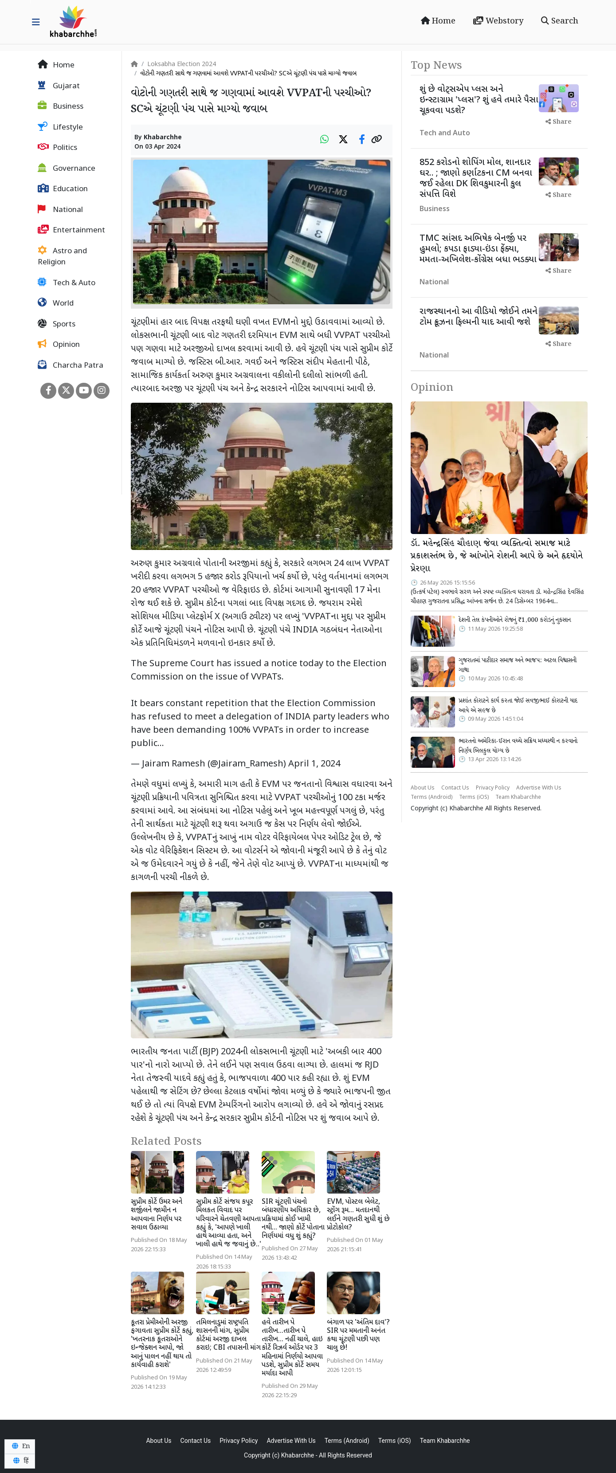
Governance (66, 168)
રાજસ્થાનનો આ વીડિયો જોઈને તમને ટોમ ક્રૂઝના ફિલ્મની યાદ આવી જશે (479, 317)
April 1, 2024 (314, 764)
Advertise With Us (538, 788)
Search (559, 21)
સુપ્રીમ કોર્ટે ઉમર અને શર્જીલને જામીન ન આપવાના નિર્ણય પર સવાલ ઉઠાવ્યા (156, 1215)
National (60, 209)
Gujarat (59, 86)
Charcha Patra (70, 365)
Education (63, 189)
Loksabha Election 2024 (181, 64)
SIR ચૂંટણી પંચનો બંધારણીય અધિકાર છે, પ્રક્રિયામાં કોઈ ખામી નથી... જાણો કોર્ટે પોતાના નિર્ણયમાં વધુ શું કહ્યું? (293, 1219)
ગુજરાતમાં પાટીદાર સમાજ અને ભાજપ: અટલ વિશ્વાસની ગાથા (518, 665)
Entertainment (71, 230)
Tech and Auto (445, 133)
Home (438, 21)
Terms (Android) (431, 797)
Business (60, 106)
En (19, 1446)
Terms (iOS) (474, 797)
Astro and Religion (62, 257)
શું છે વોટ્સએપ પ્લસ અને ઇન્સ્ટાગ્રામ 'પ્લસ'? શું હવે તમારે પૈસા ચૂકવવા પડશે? (479, 100)
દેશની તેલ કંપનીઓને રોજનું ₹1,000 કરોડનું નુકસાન (515, 620)
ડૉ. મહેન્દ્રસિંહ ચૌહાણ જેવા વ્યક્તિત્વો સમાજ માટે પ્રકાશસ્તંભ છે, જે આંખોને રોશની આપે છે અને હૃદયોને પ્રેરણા (497, 557)
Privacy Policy (493, 788)
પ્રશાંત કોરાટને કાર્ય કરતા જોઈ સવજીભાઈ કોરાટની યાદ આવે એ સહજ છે (518, 705)
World (56, 303)
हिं (19, 1461)
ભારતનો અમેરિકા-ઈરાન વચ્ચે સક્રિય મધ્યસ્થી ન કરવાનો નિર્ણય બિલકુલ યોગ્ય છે (518, 746)
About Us (423, 788)
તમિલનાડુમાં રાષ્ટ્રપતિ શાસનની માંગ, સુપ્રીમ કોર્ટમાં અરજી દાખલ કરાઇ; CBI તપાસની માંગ (228, 1335)
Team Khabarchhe (518, 797)
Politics (57, 147)
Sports (56, 324)
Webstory (498, 21)
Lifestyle (60, 127)
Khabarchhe (163, 138)
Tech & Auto (66, 283)
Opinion (59, 344)
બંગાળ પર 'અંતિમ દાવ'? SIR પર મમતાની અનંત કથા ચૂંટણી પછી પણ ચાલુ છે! (358, 1335)
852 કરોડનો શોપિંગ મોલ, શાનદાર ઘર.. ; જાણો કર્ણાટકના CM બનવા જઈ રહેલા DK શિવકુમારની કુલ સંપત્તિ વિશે (476, 178)
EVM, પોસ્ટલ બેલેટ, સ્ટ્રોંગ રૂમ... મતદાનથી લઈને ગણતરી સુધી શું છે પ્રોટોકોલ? (358, 1215)
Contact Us (455, 788)
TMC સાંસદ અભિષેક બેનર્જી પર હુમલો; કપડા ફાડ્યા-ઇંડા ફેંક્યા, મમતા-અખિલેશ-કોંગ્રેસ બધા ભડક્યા (478, 249)
